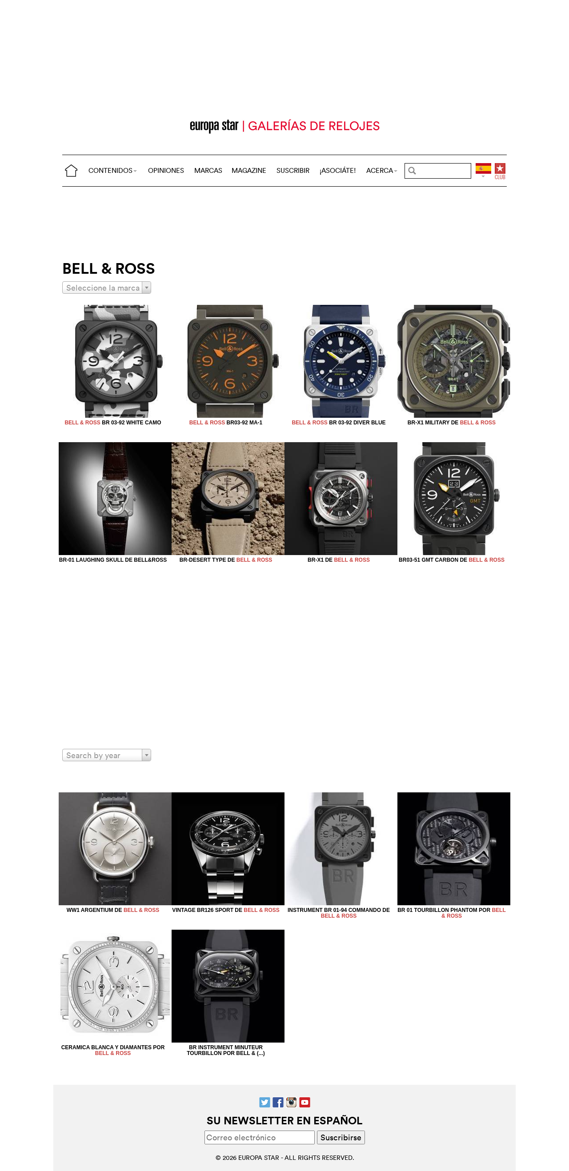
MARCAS (208, 170)
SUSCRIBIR (292, 170)
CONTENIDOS (112, 170)
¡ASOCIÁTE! (338, 170)
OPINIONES (166, 170)
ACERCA (381, 170)
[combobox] (106, 287)
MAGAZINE (249, 170)
